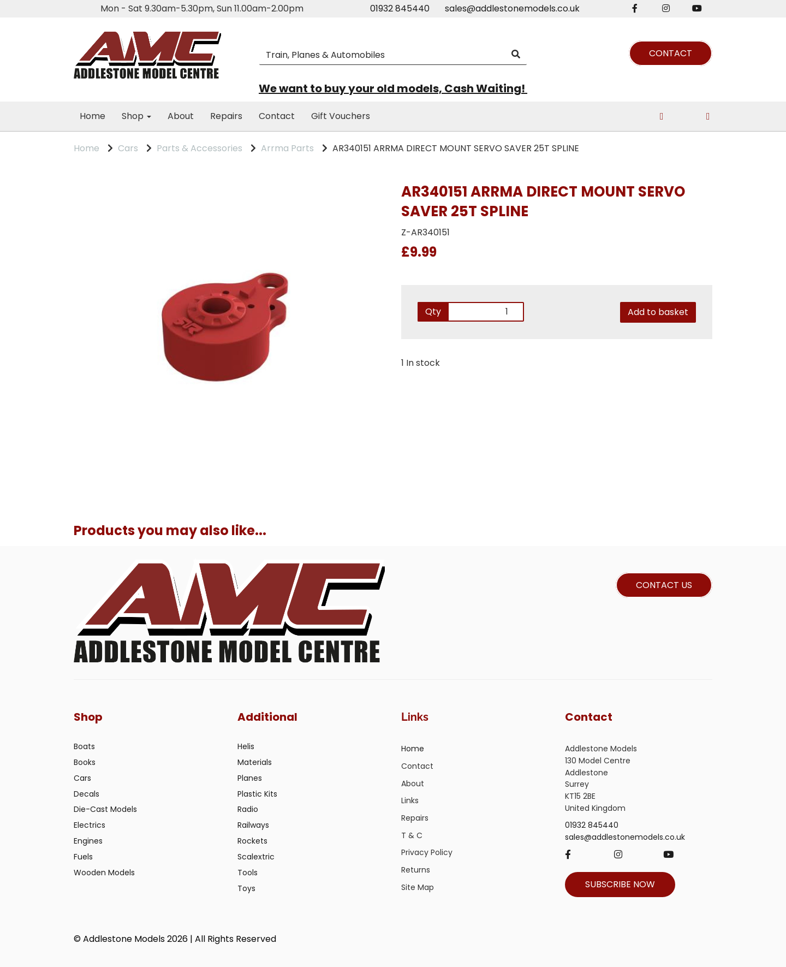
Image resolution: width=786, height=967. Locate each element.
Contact (277, 116)
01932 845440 (400, 8)
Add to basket (658, 312)
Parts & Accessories (199, 148)
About (181, 116)
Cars (128, 148)
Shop (136, 116)
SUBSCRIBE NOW (620, 884)
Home (92, 116)
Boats (84, 746)
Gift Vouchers (340, 116)
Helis (245, 746)
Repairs (226, 116)
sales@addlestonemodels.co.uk (512, 8)
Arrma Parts (287, 148)
